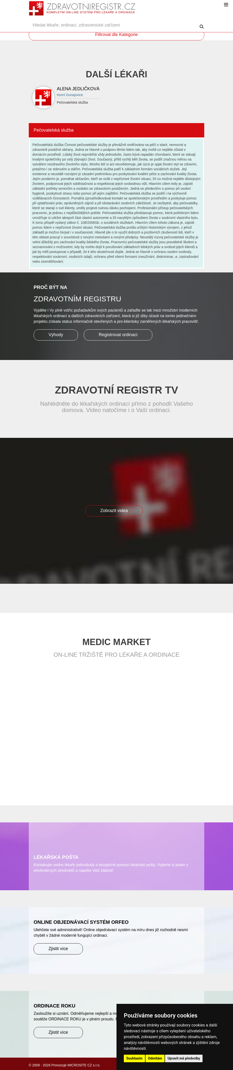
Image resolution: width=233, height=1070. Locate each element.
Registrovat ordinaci (118, 334)
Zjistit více (58, 948)
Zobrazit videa (114, 510)
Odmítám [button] (155, 1058)
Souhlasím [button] (134, 1058)
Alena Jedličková (78, 88)
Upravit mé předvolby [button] (183, 1058)
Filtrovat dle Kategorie (116, 34)
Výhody (56, 334)
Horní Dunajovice (70, 95)
